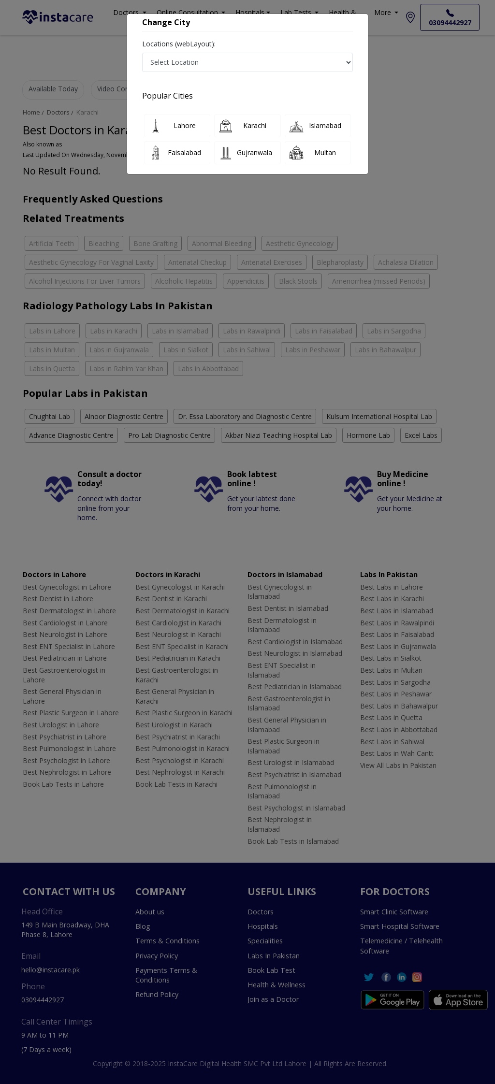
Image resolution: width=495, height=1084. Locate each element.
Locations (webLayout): (179, 43)
